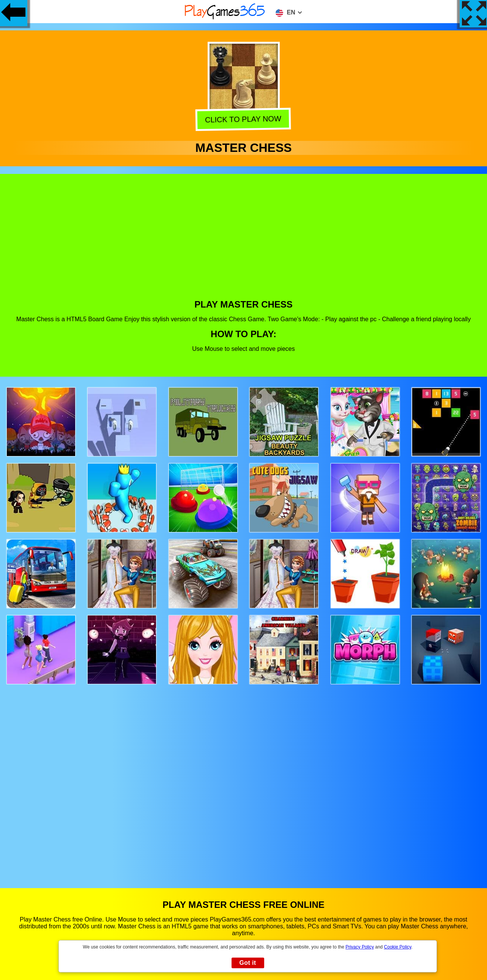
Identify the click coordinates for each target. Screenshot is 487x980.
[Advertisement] (243, 242)
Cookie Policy (397, 947)
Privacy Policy (359, 947)
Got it (247, 962)
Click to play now (244, 119)
